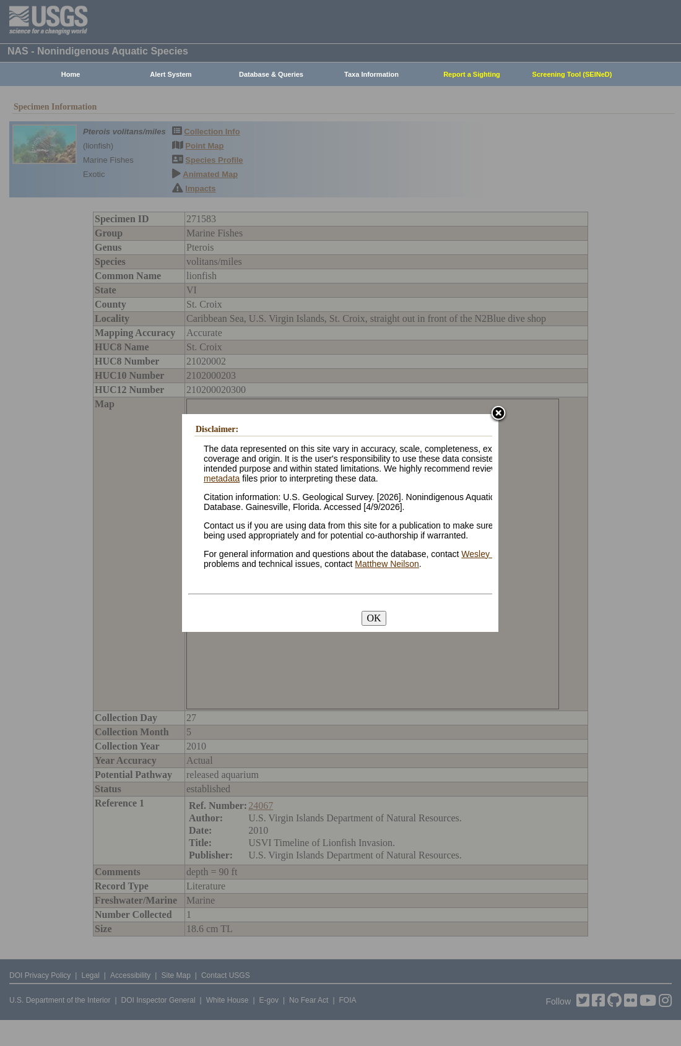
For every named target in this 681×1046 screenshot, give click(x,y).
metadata (222, 478)
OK (374, 618)
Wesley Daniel (488, 554)
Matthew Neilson (387, 564)
